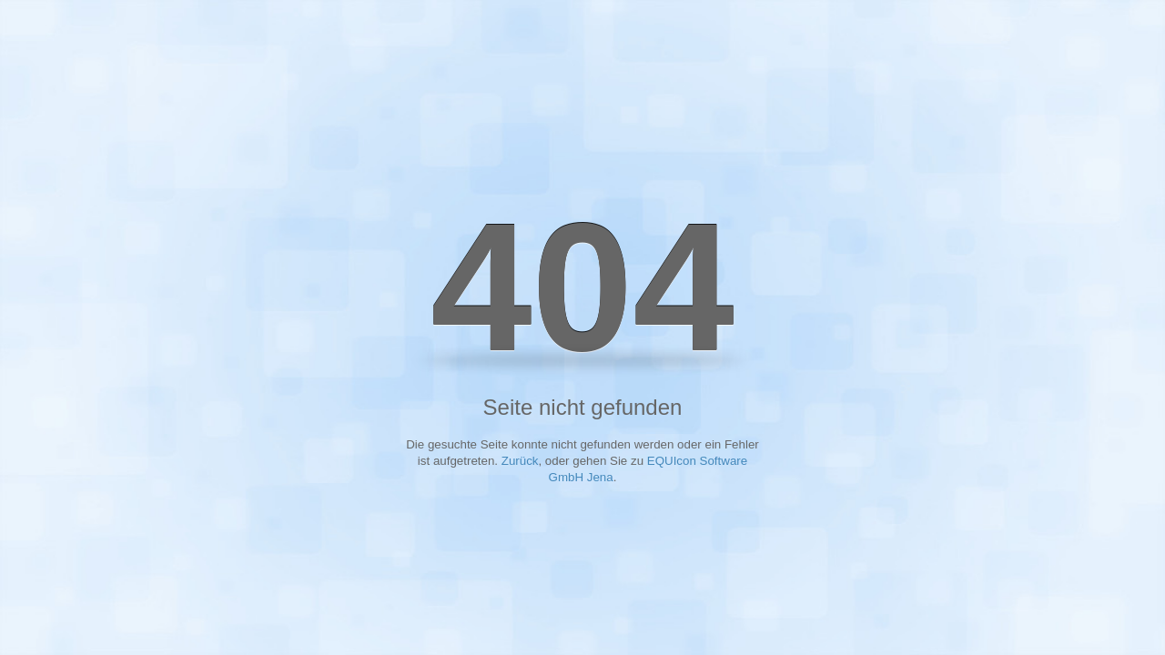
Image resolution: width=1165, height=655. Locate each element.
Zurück (520, 461)
